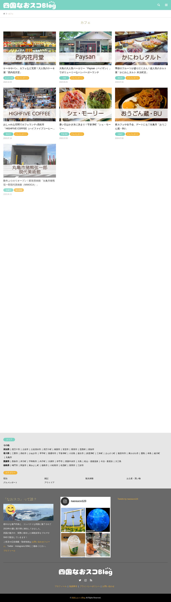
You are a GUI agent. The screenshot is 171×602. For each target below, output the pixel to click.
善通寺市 (52, 453)
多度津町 (90, 453)
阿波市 (23, 465)
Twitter (80, 580)
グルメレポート (10, 482)
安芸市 (66, 449)
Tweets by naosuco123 (128, 499)
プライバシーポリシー (90, 586)
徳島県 (6, 465)
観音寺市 (122, 453)
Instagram (85, 580)
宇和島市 (33, 461)
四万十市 (16, 449)
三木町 (100, 453)
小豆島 (72, 453)
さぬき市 (33, 453)
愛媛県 (6, 461)
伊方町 (23, 461)
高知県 (6, 449)
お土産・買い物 (134, 478)
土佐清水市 (36, 449)
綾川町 (157, 453)
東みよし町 (34, 465)
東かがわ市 (133, 453)
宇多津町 (63, 453)
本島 (149, 453)
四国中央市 (70, 461)
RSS (91, 580)
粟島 (143, 453)
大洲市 (51, 461)
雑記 (46, 478)
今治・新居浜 (107, 461)
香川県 (6, 453)
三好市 (81, 465)
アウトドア (49, 482)
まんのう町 (110, 453)
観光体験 (90, 478)
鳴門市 (15, 465)
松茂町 (64, 465)
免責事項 (73, 586)
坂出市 (81, 453)
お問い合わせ (108, 586)
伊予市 (60, 461)
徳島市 (45, 465)
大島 (80, 461)
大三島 (118, 461)
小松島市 (54, 465)
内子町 (43, 461)
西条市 (15, 461)
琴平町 (43, 453)
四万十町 (48, 449)
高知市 (91, 449)
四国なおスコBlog (78, 598)
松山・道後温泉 (91, 461)
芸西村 (83, 449)
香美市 (74, 449)
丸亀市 (9, 457)
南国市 (57, 449)
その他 (6, 445)
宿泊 (5, 478)
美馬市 (72, 465)
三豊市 (15, 453)
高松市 (23, 453)
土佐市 (25, 449)
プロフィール (9, 551)
